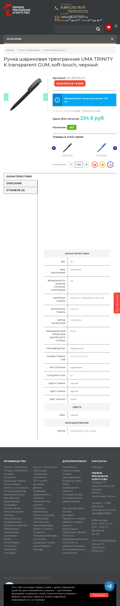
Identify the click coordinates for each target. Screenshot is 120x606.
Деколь (37, 487)
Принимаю (99, 595)
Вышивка (38, 484)
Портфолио (69, 467)
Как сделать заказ (73, 508)
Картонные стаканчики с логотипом (41, 474)
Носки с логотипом (45, 467)
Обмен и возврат (72, 521)
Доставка (68, 515)
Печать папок (12, 508)
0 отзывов (74, 111)
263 (71, 127)
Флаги (8, 539)
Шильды (38, 549)
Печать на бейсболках (40, 510)
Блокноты (10, 477)
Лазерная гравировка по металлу (42, 494)
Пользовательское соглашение (73, 551)
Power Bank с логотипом (12, 544)
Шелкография (42, 545)
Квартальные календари (12, 503)
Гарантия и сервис (74, 518)
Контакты (97, 467)
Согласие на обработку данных (73, 544)
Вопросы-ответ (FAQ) (71, 482)
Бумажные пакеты (15, 480)
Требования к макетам (70, 489)
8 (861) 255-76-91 (73, 7)
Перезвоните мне (78, 10)
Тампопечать (41, 521)
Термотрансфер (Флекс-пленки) (43, 527)
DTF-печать (40, 480)
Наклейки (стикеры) (10, 551)
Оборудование (71, 477)
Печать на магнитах (15, 525)
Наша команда (71, 470)
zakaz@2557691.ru (74, 17)
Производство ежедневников (13, 520)
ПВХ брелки (11, 528)
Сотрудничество (72, 494)
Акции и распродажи (70, 527)
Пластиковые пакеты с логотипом (16, 486)
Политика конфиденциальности (74, 537)
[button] (117, 303)
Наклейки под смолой (41, 503)
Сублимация (41, 518)
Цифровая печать (44, 542)
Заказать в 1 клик (69, 83)
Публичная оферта (74, 532)
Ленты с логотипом (15, 467)
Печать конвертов (15, 491)
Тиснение (39, 532)
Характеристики (19, 176)
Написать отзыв (91, 111)
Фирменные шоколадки (11, 534)
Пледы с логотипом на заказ (16, 472)
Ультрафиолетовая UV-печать (45, 537)
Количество (60, 164)
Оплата (66, 511)
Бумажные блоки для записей (14, 496)
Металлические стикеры (14, 513)
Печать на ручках (43, 515)
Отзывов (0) (15, 190)
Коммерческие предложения (71, 499)
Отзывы (67, 473)
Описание (14, 183)
